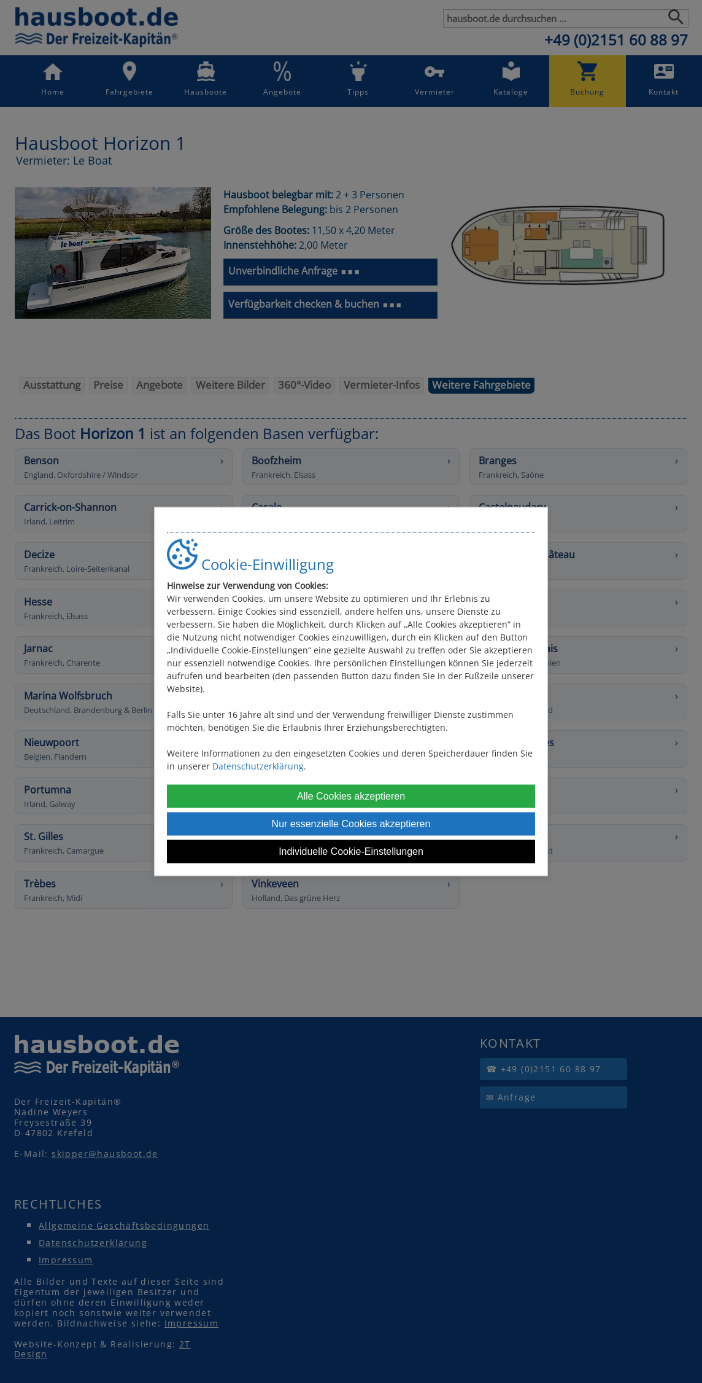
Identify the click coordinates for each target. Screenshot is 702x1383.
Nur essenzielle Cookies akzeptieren (351, 823)
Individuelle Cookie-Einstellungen (351, 851)
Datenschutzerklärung (258, 765)
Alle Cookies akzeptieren (351, 795)
